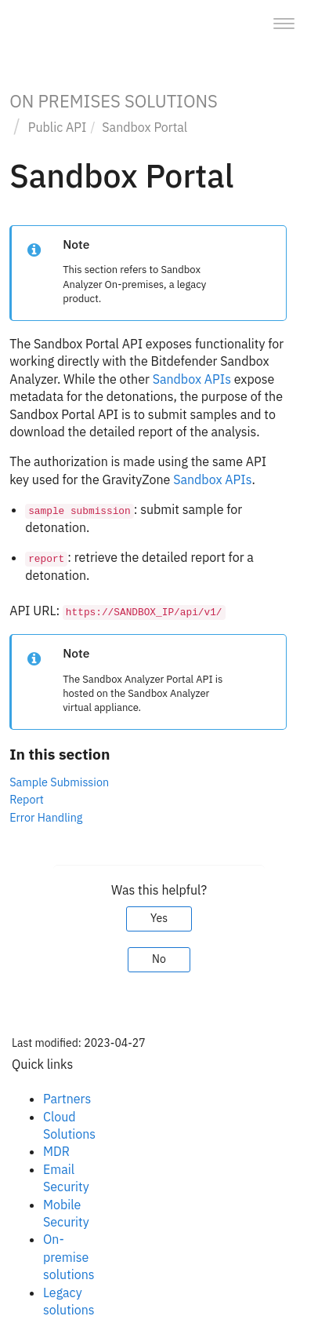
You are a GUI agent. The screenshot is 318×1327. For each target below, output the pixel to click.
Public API (57, 127)
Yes (159, 918)
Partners (67, 1098)
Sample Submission (59, 782)
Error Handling (45, 817)
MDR (56, 1151)
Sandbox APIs (192, 379)
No (159, 959)
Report (26, 799)
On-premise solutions (69, 1256)
